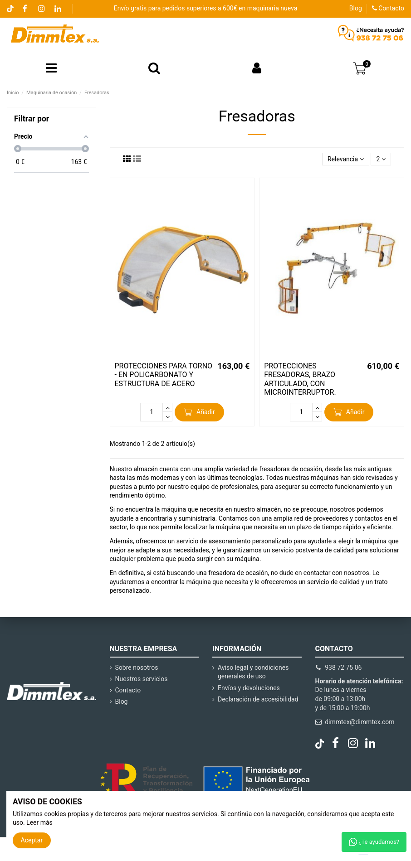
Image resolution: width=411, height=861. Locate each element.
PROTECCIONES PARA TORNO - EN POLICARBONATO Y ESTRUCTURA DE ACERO (164, 374)
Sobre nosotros (136, 667)
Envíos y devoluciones (249, 688)
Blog (355, 8)
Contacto (388, 8)
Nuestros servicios (141, 678)
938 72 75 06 (343, 667)
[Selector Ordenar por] (345, 159)
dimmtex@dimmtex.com (359, 722)
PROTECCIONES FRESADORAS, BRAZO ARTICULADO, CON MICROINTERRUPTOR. (300, 379)
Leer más (39, 822)
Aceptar (32, 840)
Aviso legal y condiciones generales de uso (253, 672)
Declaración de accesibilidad (258, 699)
